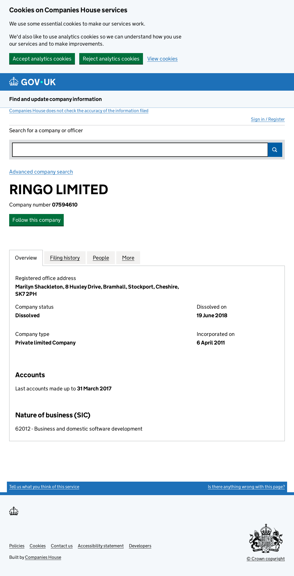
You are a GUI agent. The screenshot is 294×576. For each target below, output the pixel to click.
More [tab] (128, 257)
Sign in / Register (268, 119)
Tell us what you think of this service (44, 486)
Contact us (62, 545)
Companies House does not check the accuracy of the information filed (78, 110)
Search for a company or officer (46, 130)
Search (275, 150)
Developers (140, 545)
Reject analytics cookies (111, 58)
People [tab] (101, 257)
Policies (16, 545)
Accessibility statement (101, 545)
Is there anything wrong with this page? (246, 486)
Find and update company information (55, 99)
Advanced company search (41, 171)
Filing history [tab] (65, 257)
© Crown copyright (266, 558)
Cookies (38, 545)
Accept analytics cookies (42, 58)
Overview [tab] (26, 257)
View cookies (162, 58)
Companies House (43, 557)
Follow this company (36, 220)
